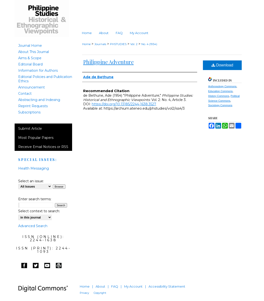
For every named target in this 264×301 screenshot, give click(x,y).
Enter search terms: (34, 199)
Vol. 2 (134, 44)
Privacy (84, 293)
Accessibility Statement (167, 286)
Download (222, 65)
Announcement (31, 87)
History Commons (218, 95)
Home (86, 44)
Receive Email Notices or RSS (43, 147)
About (100, 286)
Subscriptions (29, 112)
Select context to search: (39, 211)
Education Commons (220, 91)
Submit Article (30, 128)
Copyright (100, 293)
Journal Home (30, 45)
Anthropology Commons (222, 86)
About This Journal (33, 52)
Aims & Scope (29, 58)
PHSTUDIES (118, 44)
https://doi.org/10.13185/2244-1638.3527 (124, 104)
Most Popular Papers (35, 138)
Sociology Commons (220, 105)
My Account (133, 286)
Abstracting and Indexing (39, 100)
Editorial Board (30, 64)
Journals (100, 44)
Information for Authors (38, 70)
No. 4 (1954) (149, 44)
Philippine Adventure (108, 61)
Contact (25, 93)
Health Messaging (33, 168)
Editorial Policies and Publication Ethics (45, 79)
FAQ (114, 286)
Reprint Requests (33, 106)
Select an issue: (31, 181)
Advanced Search (32, 226)
